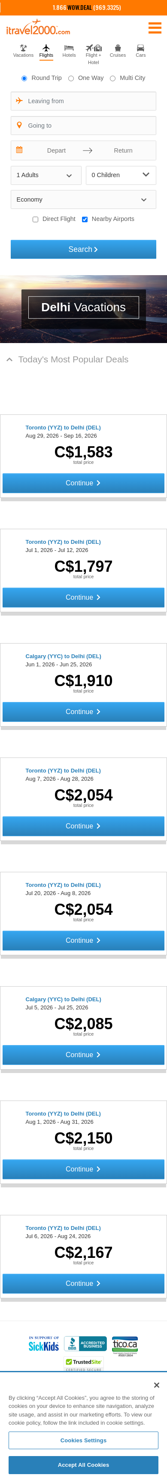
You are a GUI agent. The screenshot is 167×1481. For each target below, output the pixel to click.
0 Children (121, 174)
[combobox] (84, 101)
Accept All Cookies (83, 1465)
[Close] (156, 1385)
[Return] (121, 150)
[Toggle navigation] (155, 27)
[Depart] (54, 150)
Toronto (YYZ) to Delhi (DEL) (63, 427)
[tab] (23, 50)
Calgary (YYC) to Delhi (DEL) (63, 656)
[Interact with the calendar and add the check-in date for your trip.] (19, 150)
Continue (83, 483)
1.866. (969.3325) (87, 7)
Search (84, 249)
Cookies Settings (84, 1440)
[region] (83, 1427)
